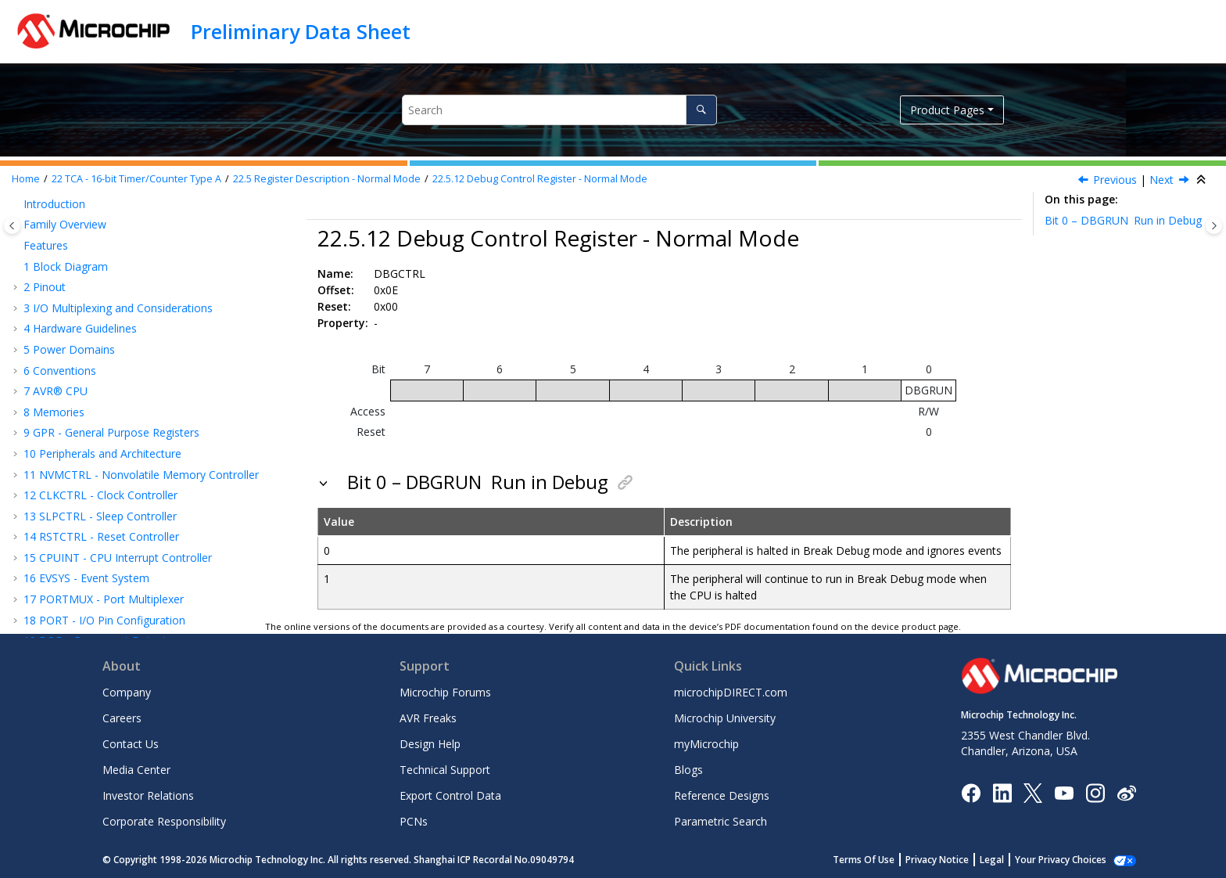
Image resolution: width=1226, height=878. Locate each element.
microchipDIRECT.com (730, 692)
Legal (1009, 859)
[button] (39, 207)
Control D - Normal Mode (127, 207)
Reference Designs (721, 795)
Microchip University (725, 718)
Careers (122, 718)
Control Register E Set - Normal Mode (158, 249)
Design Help (430, 743)
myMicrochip (706, 743)
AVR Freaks (428, 718)
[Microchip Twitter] (1032, 791)
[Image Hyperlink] (1064, 792)
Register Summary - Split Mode (125, 534)
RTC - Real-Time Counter (94, 597)
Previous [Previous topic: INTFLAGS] (1115, 179)
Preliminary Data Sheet (300, 31)
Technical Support (445, 769)
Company (126, 692)
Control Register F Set (117, 290)
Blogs (688, 769)
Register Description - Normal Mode (327, 178)
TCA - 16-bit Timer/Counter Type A (136, 178)
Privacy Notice (954, 859)
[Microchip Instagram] (1095, 791)
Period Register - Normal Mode (144, 451)
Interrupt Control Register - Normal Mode (170, 332)
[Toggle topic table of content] (1214, 226)
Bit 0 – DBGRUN (1123, 220)
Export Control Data (450, 795)
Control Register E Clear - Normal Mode (162, 228)
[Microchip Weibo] (1126, 792)
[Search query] (559, 110)
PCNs (414, 821)
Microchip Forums (445, 692)
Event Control (96, 311)
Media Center (136, 769)
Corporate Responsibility (164, 821)
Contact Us (130, 743)
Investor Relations (148, 795)
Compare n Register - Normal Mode (156, 472)
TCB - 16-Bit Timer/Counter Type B (120, 576)
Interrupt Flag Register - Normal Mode (161, 353)
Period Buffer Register (120, 493)
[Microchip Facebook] (970, 791)
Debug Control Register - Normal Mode (539, 178)
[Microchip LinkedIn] (1002, 791)
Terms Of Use (881, 859)
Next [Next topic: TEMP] (1161, 179)
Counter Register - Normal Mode (148, 430)
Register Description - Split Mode (129, 555)
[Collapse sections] (1202, 180)
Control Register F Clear (122, 269)
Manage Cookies (1069, 859)
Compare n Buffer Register (132, 513)
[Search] (701, 110)
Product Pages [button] (947, 110)
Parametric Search (720, 821)
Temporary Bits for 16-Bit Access (149, 409)
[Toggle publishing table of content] (12, 226)
